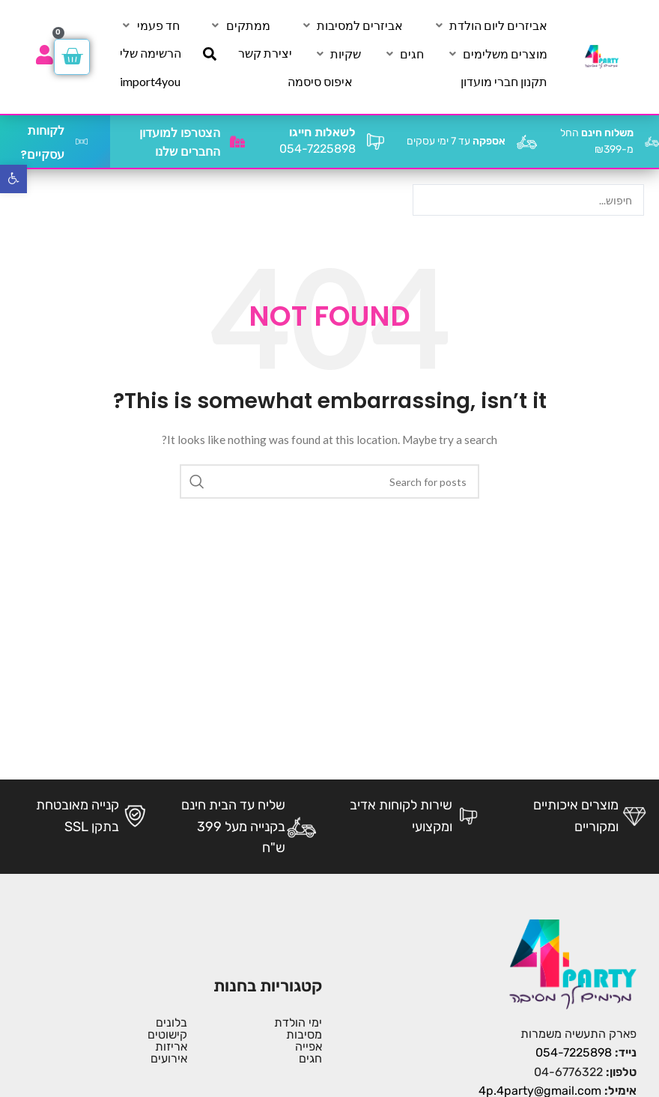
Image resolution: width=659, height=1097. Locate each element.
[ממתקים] (239, 25)
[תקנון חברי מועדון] (504, 81)
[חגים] (403, 53)
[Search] (329, 481)
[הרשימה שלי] (150, 53)
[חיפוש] (209, 53)
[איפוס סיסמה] (320, 81)
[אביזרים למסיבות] (351, 25)
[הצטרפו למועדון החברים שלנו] (237, 142)
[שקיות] (337, 53)
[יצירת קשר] (265, 53)
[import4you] (150, 81)
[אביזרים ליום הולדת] (490, 25)
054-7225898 (573, 1052)
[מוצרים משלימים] (496, 53)
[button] (13, 179)
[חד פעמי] (149, 25)
